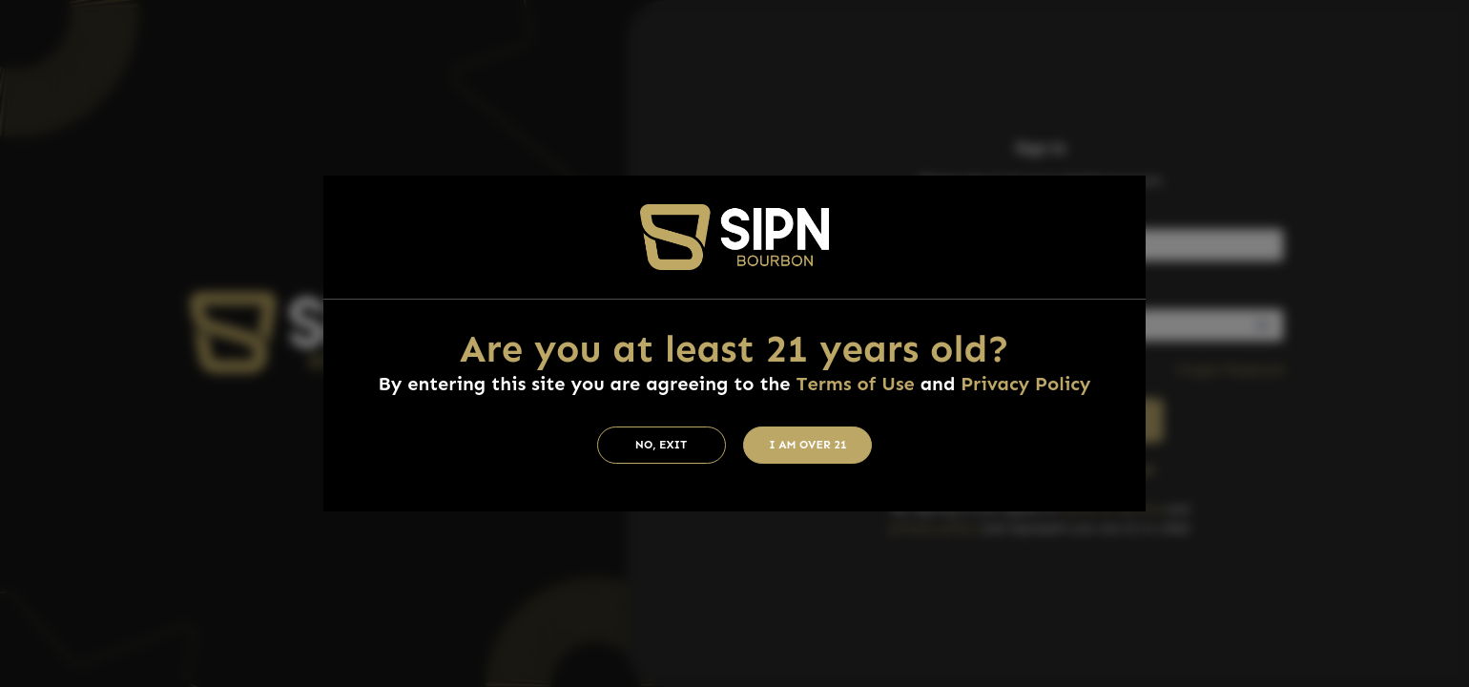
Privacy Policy (1025, 383)
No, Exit (661, 444)
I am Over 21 (808, 444)
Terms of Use (855, 383)
